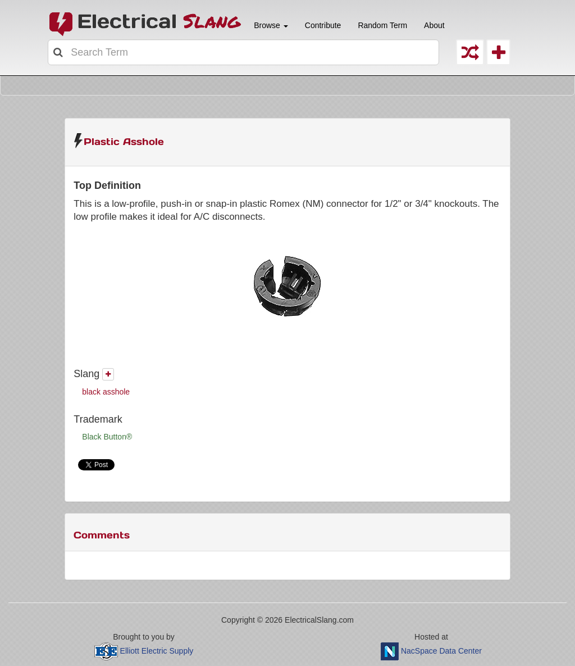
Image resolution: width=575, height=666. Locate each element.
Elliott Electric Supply (157, 650)
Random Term (382, 25)
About (434, 25)
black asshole (106, 391)
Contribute (323, 25)
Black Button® (107, 436)
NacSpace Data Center (441, 650)
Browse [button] (270, 25)
